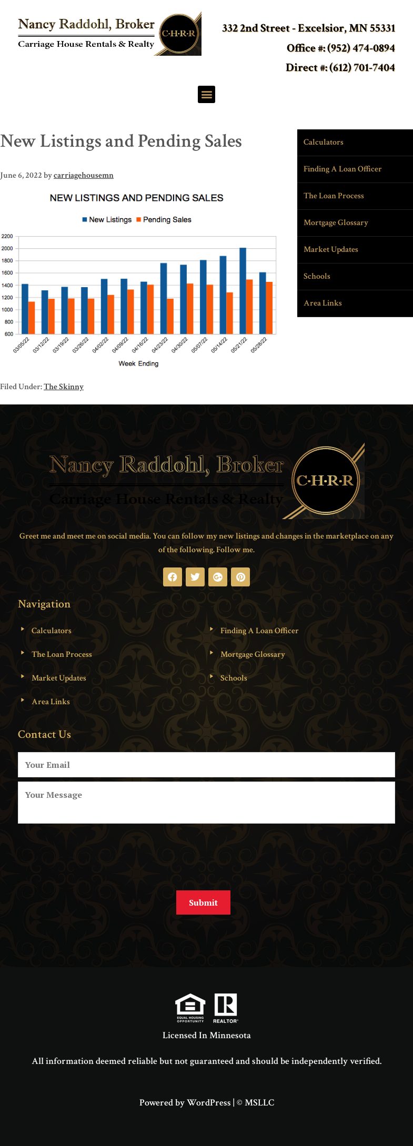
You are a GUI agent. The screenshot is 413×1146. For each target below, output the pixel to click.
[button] (206, 94)
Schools (317, 276)
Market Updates (331, 249)
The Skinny (64, 386)
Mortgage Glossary (336, 222)
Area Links (323, 303)
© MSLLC (255, 1100)
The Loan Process (334, 195)
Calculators (324, 142)
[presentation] (98, 853)
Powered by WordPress (185, 1100)
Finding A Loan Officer (343, 169)
